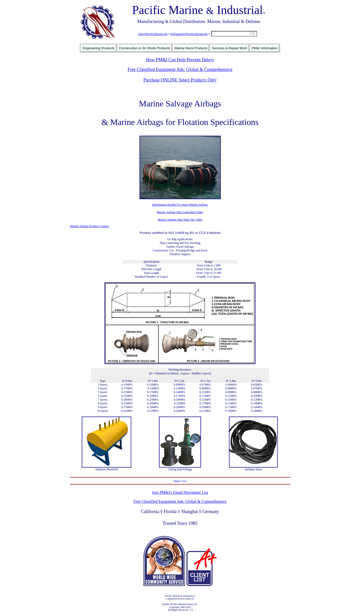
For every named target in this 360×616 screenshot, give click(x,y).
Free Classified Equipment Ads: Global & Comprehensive (180, 69)
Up (184, 481)
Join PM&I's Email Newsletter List (180, 492)
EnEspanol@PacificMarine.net (189, 34)
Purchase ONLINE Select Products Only (180, 79)
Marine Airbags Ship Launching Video (180, 212)
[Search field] (234, 33)
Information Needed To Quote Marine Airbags (180, 204)
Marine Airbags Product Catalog (89, 226)
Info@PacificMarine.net (153, 34)
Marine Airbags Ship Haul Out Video (180, 219)
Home (177, 481)
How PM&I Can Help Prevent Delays (180, 59)
